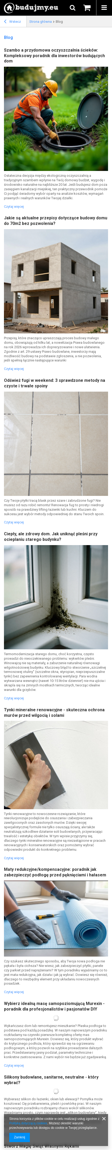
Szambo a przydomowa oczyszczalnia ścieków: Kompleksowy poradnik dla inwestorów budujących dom (54, 56)
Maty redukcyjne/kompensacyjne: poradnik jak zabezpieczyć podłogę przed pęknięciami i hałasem (55, 872)
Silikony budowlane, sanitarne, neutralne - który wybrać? (51, 1080)
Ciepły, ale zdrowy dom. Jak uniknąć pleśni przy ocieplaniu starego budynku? (50, 536)
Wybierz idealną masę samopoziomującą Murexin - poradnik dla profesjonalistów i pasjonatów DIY (54, 1006)
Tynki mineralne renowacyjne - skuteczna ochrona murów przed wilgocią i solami (54, 712)
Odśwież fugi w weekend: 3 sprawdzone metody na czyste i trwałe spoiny (54, 383)
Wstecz (12, 22)
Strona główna (40, 22)
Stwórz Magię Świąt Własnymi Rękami (41, 1146)
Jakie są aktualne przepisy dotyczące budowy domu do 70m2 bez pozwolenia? (55, 220)
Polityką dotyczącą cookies (28, 1123)
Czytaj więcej (14, 207)
